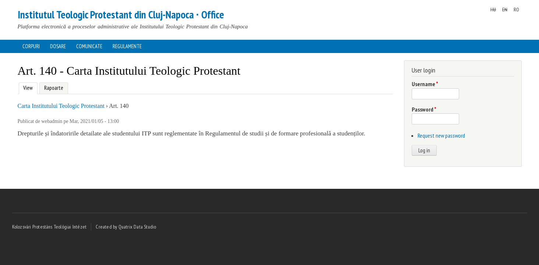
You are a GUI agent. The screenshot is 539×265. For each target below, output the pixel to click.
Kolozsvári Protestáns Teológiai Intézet (49, 226)
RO (516, 9)
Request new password (441, 135)
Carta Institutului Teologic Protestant (61, 106)
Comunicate (89, 46)
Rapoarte (53, 87)
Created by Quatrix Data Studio (126, 226)
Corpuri (31, 46)
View (27, 87)
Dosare (58, 46)
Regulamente (127, 46)
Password (424, 109)
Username (425, 84)
